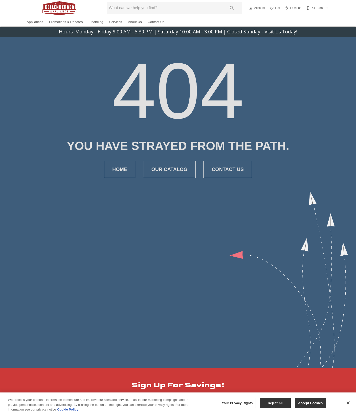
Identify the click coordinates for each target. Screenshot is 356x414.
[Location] (292, 8)
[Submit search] (232, 8)
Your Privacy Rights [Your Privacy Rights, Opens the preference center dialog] (237, 405)
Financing (96, 22)
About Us (135, 22)
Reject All (275, 405)
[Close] (348, 404)
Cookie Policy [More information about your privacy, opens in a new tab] (67, 411)
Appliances (35, 22)
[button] (251, 8)
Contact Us (156, 22)
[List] (274, 8)
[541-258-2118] (317, 8)
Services (115, 22)
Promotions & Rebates (66, 22)
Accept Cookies (310, 405)
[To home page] (59, 8)
